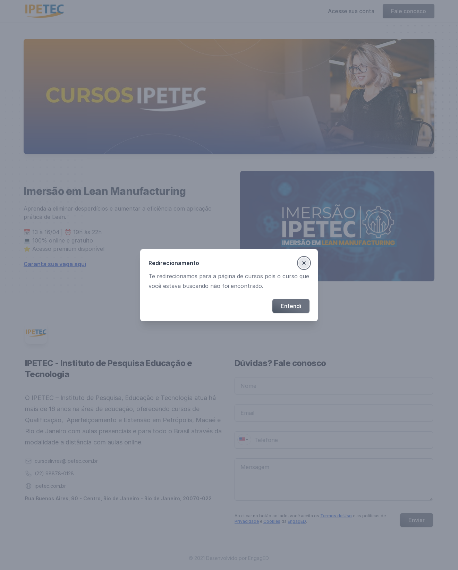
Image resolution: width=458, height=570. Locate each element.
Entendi (291, 306)
